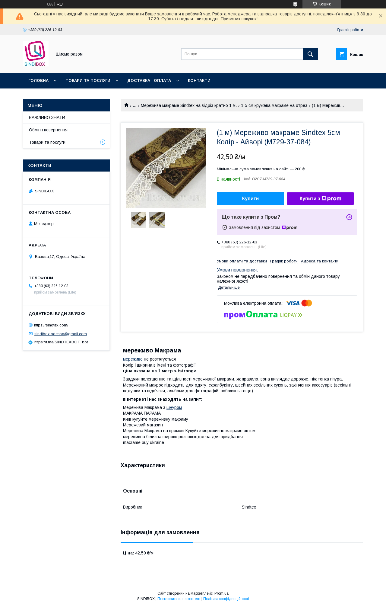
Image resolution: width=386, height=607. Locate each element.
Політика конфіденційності (226, 599)
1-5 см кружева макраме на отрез (274, 105)
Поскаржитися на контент (179, 599)
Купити (250, 198)
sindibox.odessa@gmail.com (60, 333)
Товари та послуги (87, 80)
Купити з (320, 198)
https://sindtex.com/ (51, 325)
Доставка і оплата (149, 80)
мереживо (133, 359)
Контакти (199, 80)
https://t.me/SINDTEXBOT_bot (61, 342)
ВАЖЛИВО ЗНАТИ (47, 117)
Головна (38, 80)
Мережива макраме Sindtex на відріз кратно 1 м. (189, 105)
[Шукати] (310, 54)
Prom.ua (221, 593)
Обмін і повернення (48, 129)
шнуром (174, 407)
